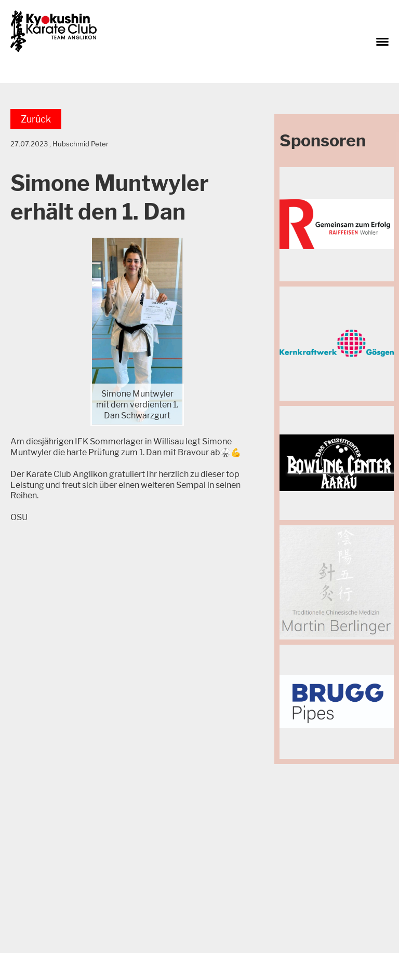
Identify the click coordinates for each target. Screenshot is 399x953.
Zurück (36, 119)
